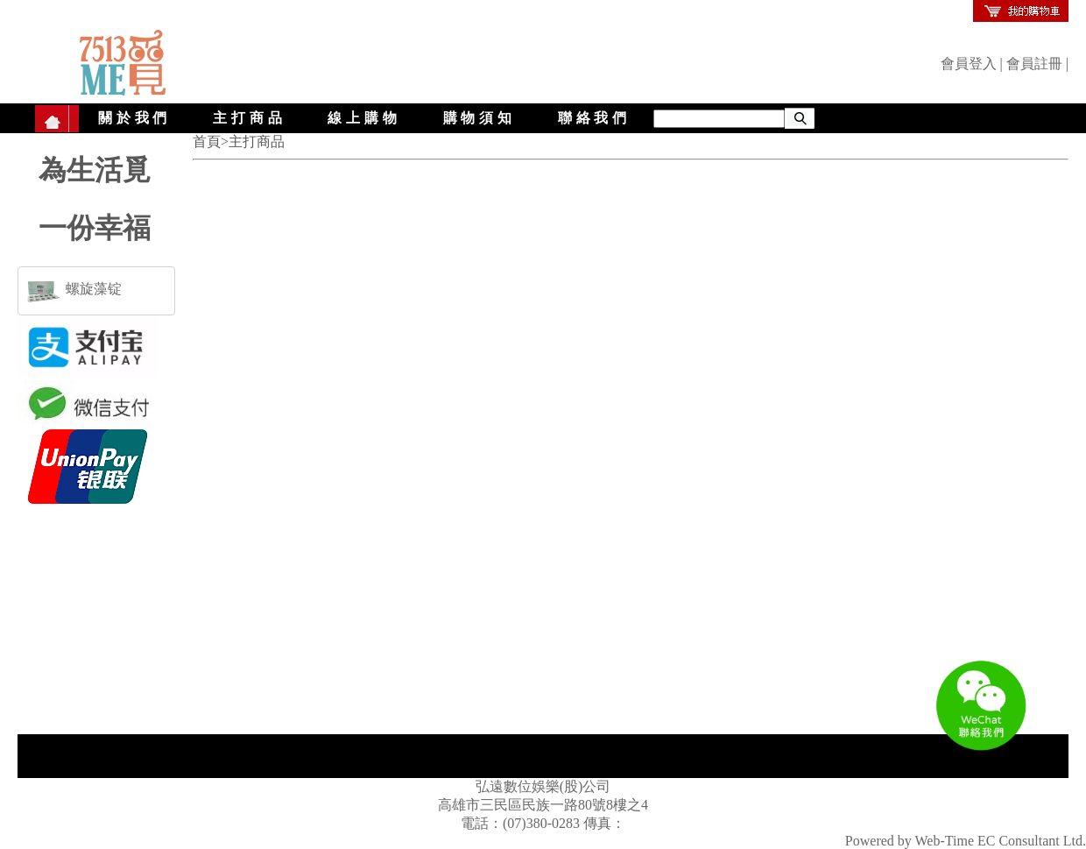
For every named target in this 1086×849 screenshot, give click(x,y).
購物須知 (479, 117)
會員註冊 (1034, 63)
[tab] (96, 290)
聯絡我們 (594, 117)
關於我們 (134, 117)
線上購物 (364, 117)
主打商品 (249, 117)
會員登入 (969, 63)
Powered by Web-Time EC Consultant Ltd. (965, 840)
